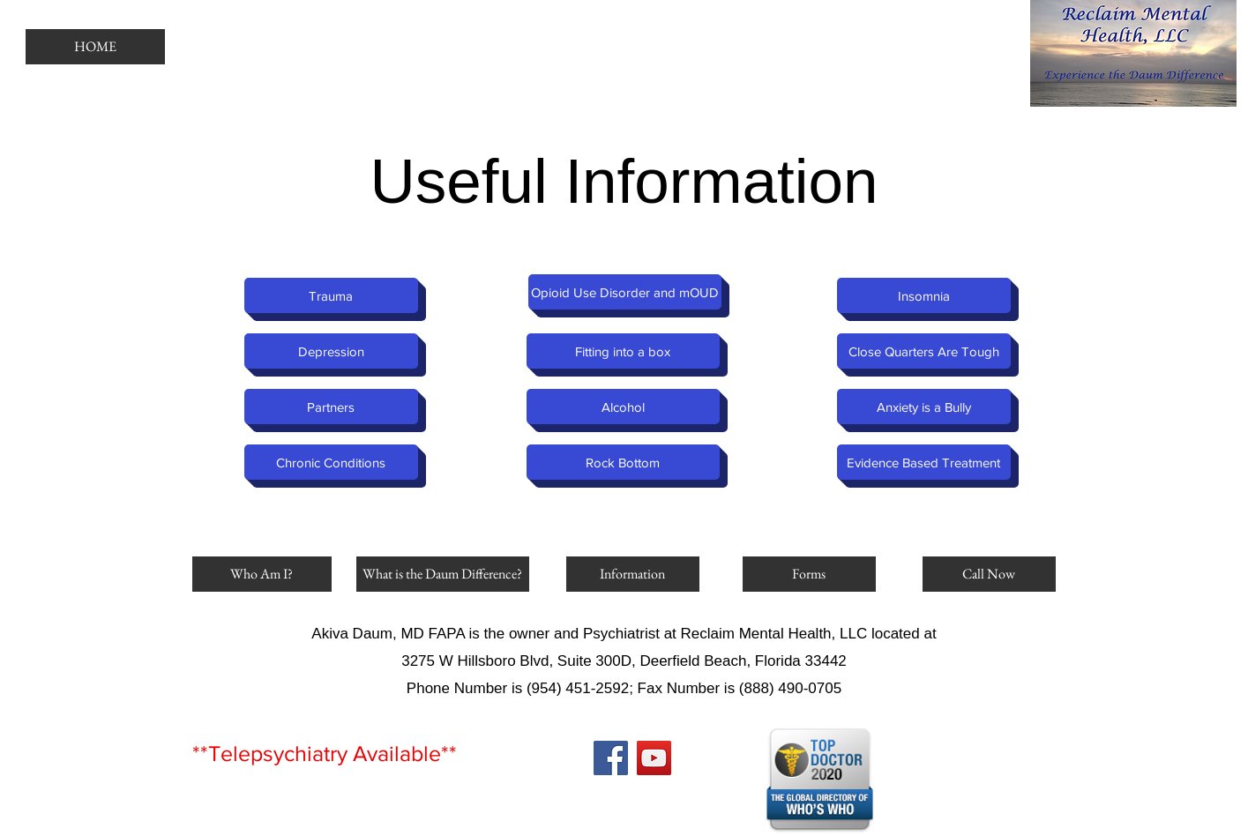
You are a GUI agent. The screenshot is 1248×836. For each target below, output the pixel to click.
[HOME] (95, 46)
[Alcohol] (623, 406)
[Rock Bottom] (623, 462)
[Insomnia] (924, 295)
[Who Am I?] (262, 574)
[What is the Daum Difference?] (442, 574)
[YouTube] (654, 758)
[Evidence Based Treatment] (924, 462)
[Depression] (331, 351)
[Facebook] (611, 758)
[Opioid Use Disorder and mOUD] (624, 292)
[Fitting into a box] (623, 351)
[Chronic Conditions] (331, 462)
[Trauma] (331, 295)
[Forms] (809, 574)
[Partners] (331, 406)
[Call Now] (989, 574)
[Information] (632, 574)
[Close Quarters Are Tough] (924, 351)
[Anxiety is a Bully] (924, 406)
